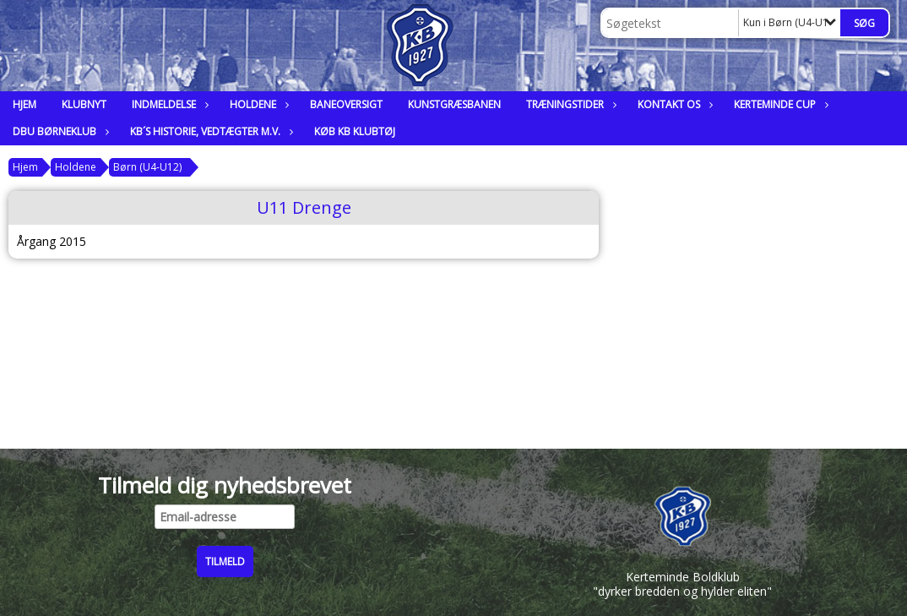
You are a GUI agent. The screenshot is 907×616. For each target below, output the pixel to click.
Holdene (257, 104)
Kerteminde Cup (779, 104)
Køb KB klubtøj (354, 131)
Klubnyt (84, 104)
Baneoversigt (346, 104)
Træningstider (569, 104)
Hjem (24, 104)
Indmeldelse (168, 104)
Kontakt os (673, 104)
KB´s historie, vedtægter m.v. (209, 131)
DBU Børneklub (59, 131)
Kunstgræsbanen (454, 104)
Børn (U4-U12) (147, 167)
